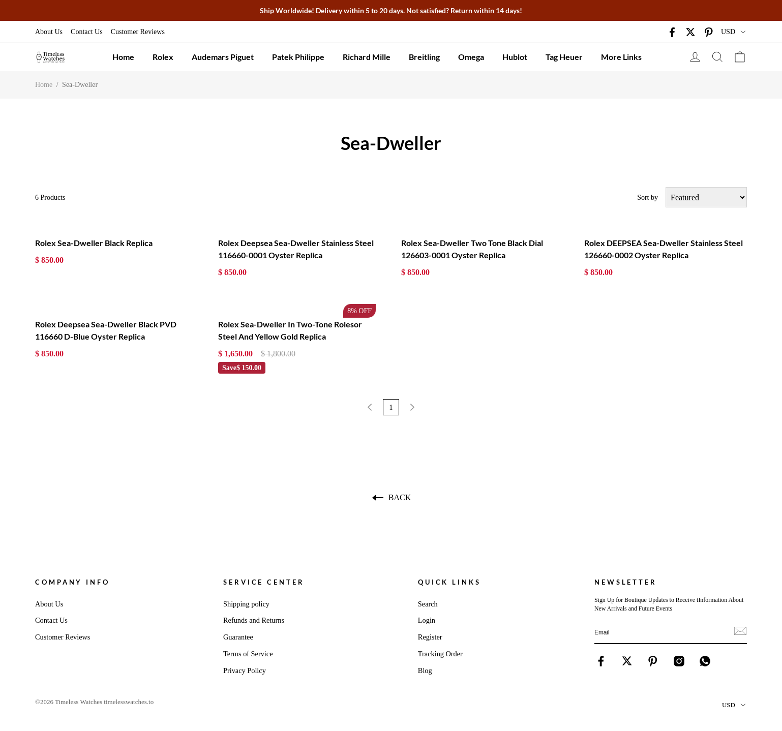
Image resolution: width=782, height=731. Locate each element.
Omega (471, 57)
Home (123, 57)
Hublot (514, 57)
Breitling (424, 57)
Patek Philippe (298, 57)
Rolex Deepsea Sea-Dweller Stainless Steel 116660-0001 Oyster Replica (296, 249)
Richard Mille (366, 57)
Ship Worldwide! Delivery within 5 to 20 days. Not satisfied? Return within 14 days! (391, 10)
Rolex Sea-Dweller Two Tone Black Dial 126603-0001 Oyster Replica (472, 249)
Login (426, 620)
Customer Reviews (138, 32)
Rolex (163, 57)
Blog (425, 670)
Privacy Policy (244, 670)
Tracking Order (440, 654)
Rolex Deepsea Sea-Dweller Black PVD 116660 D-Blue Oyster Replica (105, 330)
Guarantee (238, 637)
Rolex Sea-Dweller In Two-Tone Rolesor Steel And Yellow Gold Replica (290, 330)
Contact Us (87, 32)
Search (428, 604)
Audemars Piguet (223, 57)
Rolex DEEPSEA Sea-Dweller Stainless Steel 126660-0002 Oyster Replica (663, 249)
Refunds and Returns (253, 620)
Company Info (72, 582)
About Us (49, 32)
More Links (621, 57)
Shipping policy (246, 604)
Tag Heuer (564, 57)
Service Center (264, 582)
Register (430, 637)
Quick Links (449, 582)
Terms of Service (248, 654)
